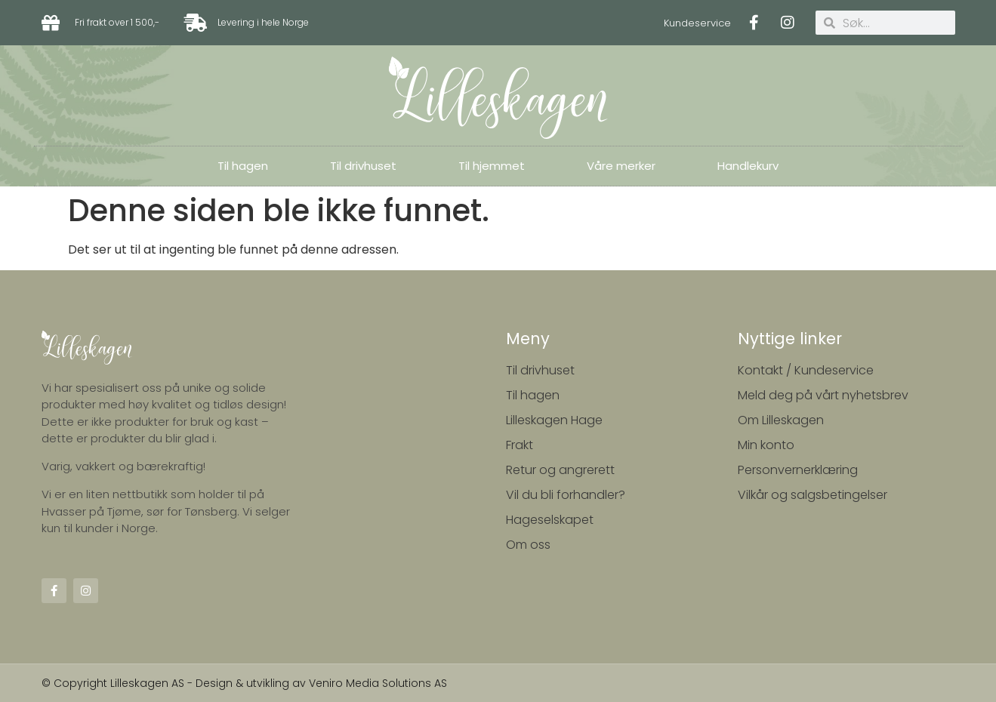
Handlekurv (748, 166)
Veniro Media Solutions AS (378, 683)
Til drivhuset (363, 166)
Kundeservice (697, 23)
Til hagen (242, 166)
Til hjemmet (491, 166)
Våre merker (621, 166)
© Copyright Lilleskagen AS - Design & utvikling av (175, 683)
